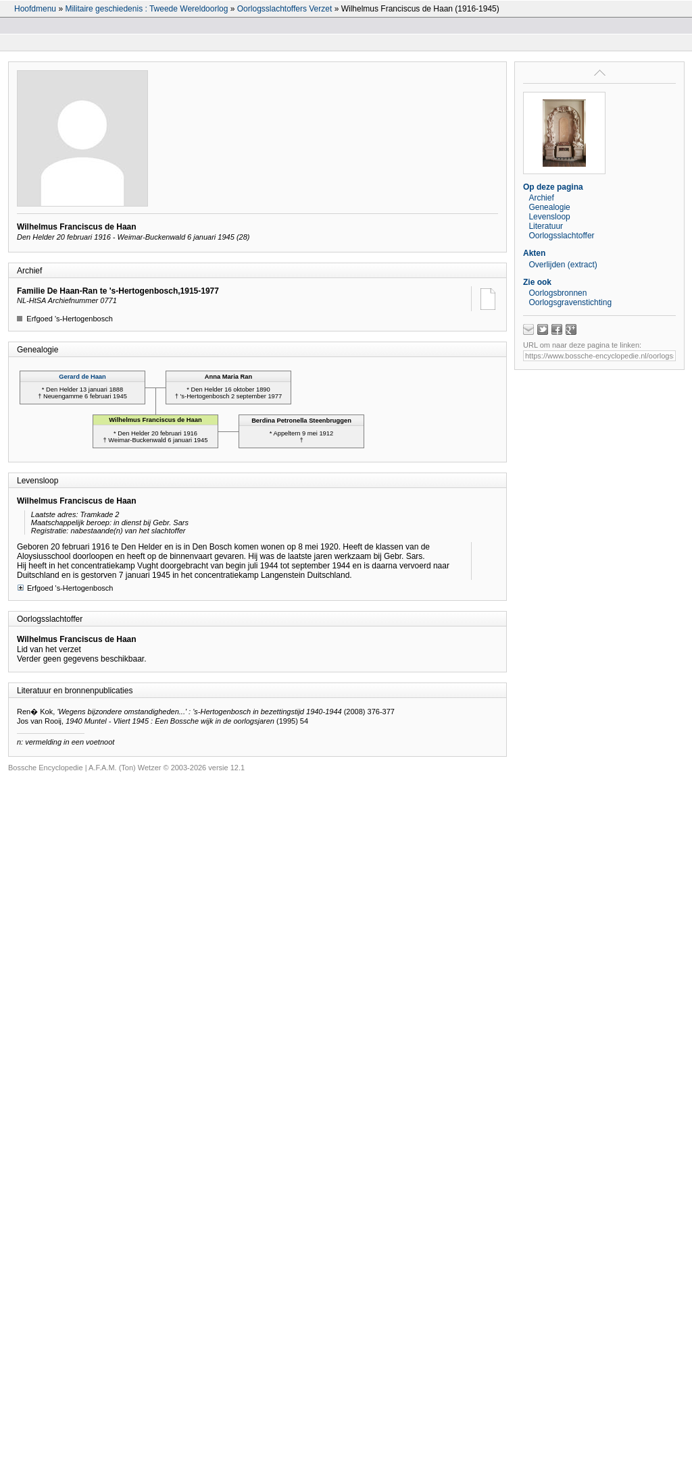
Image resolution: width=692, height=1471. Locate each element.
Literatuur (545, 226)
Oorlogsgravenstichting (570, 302)
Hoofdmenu (35, 9)
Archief (540, 198)
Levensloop (549, 216)
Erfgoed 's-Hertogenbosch (65, 587)
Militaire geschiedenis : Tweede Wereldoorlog (146, 9)
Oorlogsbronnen (557, 293)
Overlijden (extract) (562, 264)
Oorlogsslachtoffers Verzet (284, 9)
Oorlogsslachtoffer (561, 235)
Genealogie (549, 207)
